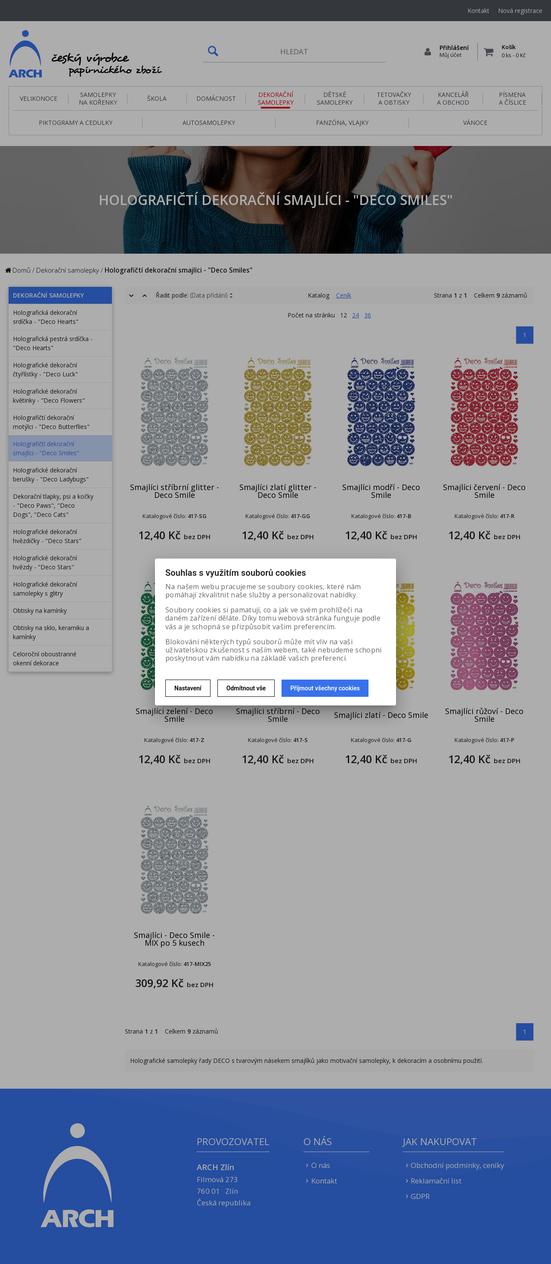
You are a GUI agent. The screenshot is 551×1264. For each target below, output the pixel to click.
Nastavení (187, 688)
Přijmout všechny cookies (324, 688)
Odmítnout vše (246, 688)
